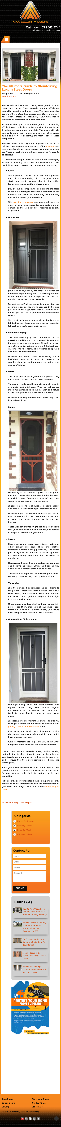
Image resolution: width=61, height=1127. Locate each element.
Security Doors (9, 96)
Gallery (5, 1107)
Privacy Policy (33, 1111)
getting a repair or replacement (23, 726)
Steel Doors (7, 1099)
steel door (51, 146)
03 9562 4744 (50, 27)
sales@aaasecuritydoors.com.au (46, 30)
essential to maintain (23, 202)
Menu (7, 39)
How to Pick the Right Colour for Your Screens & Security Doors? (34, 969)
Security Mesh (24, 830)
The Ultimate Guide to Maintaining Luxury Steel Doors (29, 87)
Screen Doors (8, 1103)
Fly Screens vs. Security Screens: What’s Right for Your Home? (34, 942)
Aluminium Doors (40, 1099)
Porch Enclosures (25, 821)
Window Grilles (24, 834)
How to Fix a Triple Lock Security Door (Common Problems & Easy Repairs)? (35, 912)
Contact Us (37, 1107)
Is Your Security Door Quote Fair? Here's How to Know (34, 956)
